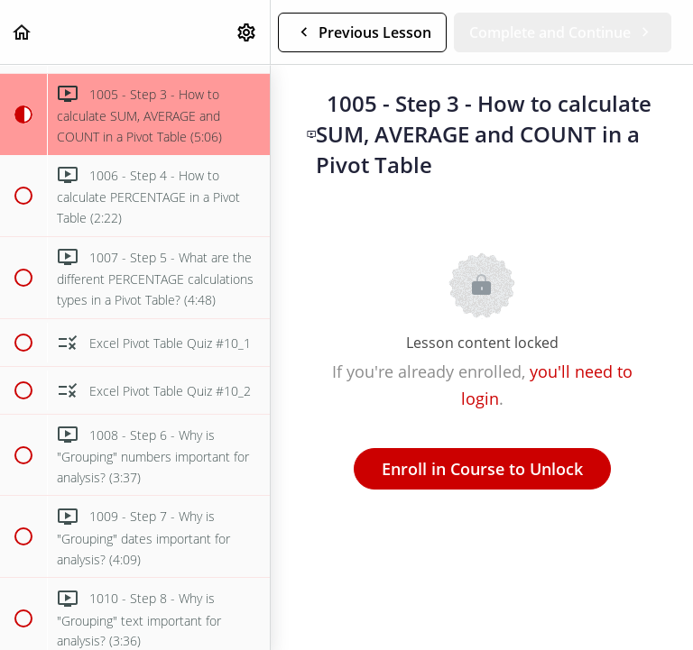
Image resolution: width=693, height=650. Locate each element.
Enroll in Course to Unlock (482, 469)
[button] (22, 32)
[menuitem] (247, 32)
